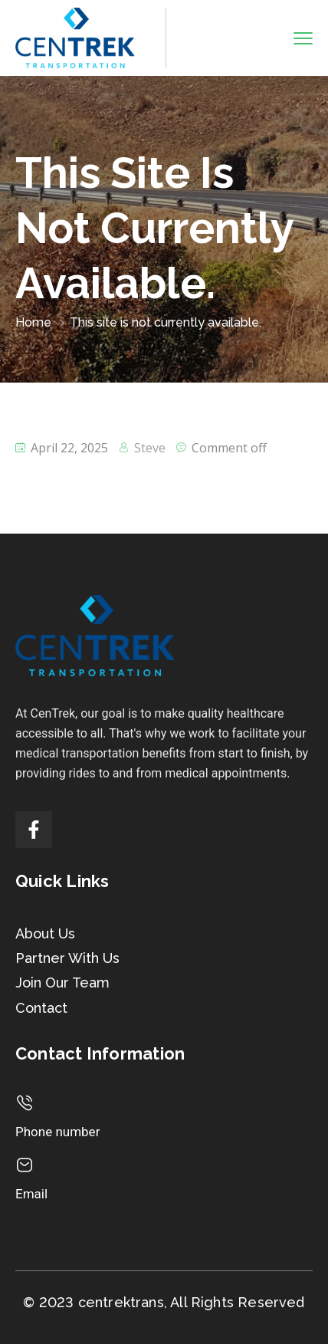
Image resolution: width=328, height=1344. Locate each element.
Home (33, 322)
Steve (150, 447)
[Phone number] (24, 1103)
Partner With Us (67, 958)
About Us (45, 933)
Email (31, 1193)
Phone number (57, 1131)
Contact (41, 1008)
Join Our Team (62, 982)
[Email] (24, 1165)
